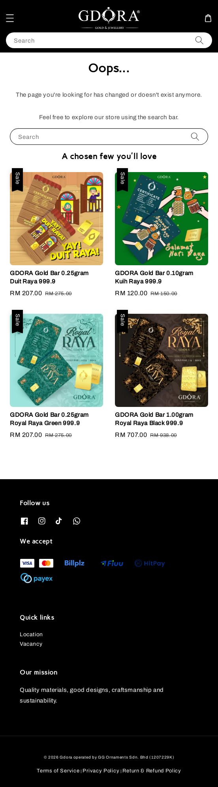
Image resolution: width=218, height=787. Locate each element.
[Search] (199, 40)
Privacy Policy (101, 771)
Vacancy (31, 644)
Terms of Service (58, 771)
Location (31, 634)
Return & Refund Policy (151, 771)
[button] (10, 18)
